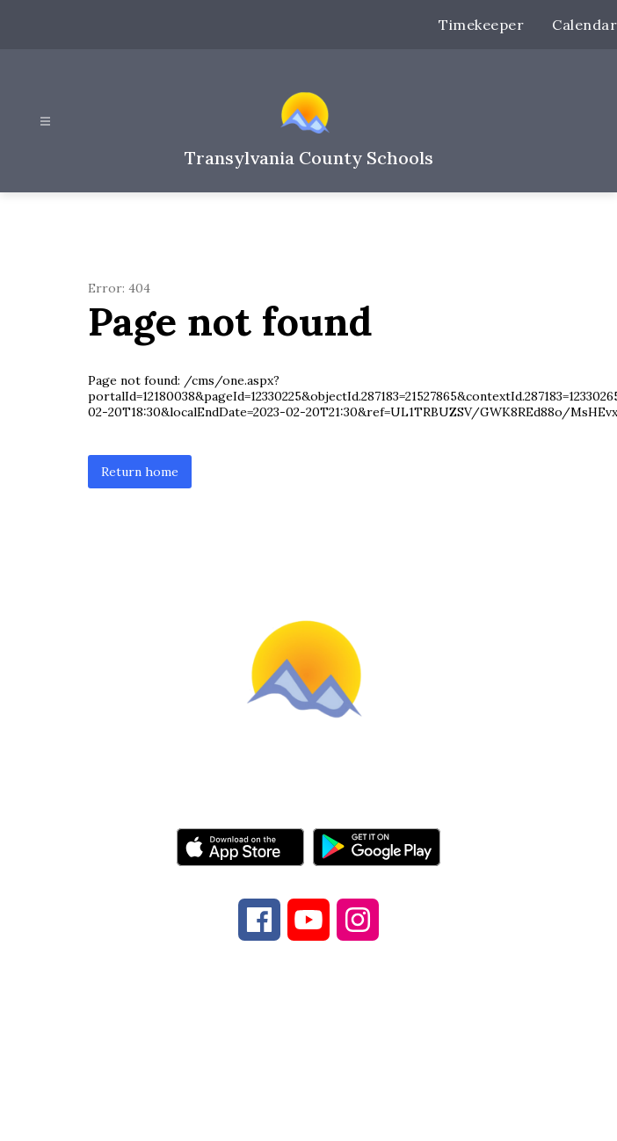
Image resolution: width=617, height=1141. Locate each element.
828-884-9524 (438, 1046)
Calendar (584, 24)
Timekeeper (481, 24)
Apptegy (345, 1115)
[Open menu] (45, 122)
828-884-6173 (282, 1046)
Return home (139, 472)
